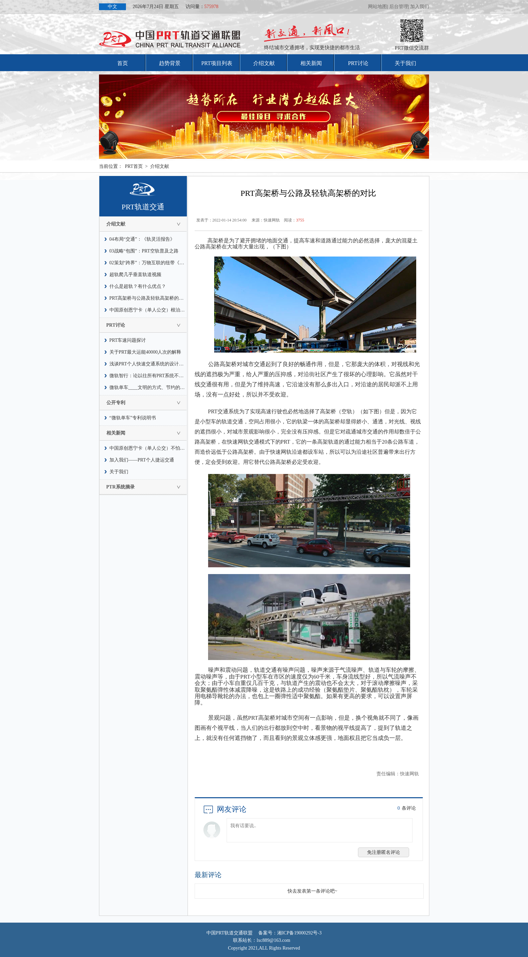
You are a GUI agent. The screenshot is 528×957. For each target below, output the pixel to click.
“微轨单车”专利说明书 (132, 417)
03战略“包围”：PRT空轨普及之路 (143, 250)
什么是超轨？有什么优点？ (137, 286)
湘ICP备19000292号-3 (299, 932)
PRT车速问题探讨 (127, 340)
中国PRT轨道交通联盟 (229, 932)
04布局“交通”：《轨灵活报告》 (142, 239)
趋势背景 (169, 63)
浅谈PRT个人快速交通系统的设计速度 (148, 363)
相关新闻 (311, 63)
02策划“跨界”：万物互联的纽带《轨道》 (148, 262)
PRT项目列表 (216, 63)
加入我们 (419, 6)
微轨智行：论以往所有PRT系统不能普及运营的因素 (148, 375)
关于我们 (405, 63)
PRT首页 (134, 166)
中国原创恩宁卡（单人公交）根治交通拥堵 (148, 309)
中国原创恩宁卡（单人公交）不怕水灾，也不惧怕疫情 (148, 448)
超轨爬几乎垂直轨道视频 (135, 274)
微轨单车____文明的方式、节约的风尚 (148, 387)
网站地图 (377, 6)
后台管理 (398, 6)
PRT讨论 (358, 63)
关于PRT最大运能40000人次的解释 (145, 352)
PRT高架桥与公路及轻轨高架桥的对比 (148, 298)
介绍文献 (264, 63)
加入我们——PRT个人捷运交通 (141, 459)
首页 (122, 63)
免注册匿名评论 (383, 852)
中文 (112, 6)
